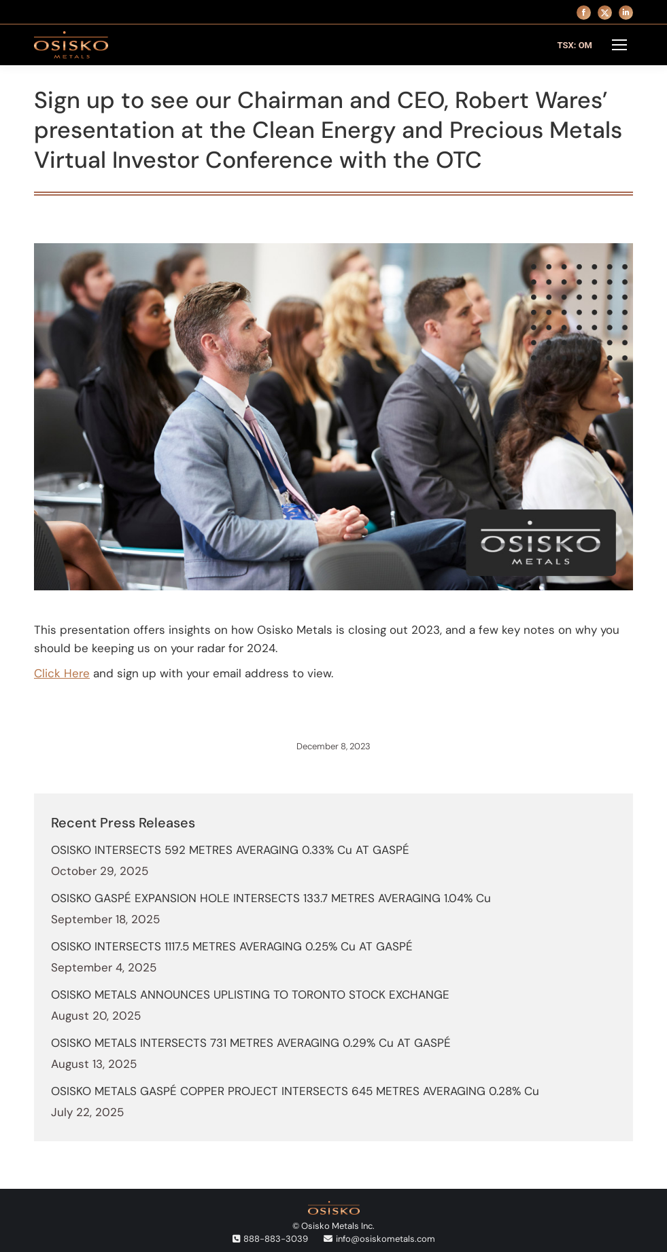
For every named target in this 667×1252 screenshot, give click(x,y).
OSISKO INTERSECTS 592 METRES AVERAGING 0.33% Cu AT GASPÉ (230, 849)
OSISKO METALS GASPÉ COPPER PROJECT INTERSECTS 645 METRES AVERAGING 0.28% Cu (295, 1091)
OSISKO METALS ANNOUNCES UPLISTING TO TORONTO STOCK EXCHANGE (250, 994)
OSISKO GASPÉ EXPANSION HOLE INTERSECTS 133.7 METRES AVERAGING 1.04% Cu (271, 898)
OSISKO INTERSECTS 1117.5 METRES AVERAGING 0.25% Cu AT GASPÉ (232, 946)
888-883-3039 (275, 1239)
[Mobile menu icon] (619, 44)
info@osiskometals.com (385, 1239)
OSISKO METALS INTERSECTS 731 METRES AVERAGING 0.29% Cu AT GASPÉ (251, 1042)
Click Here (62, 673)
